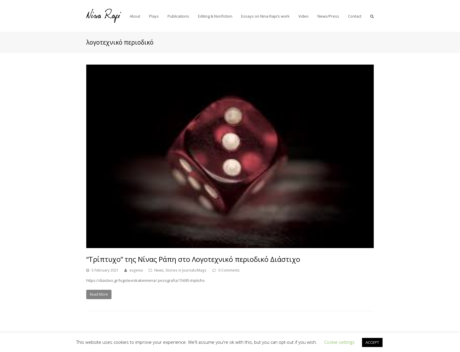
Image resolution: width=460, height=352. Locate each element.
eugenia (136, 270)
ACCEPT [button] (372, 342)
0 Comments (229, 270)
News (159, 270)
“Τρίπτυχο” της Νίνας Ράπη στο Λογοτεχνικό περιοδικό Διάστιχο (193, 259)
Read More (99, 294)
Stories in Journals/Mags (186, 270)
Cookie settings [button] (339, 342)
